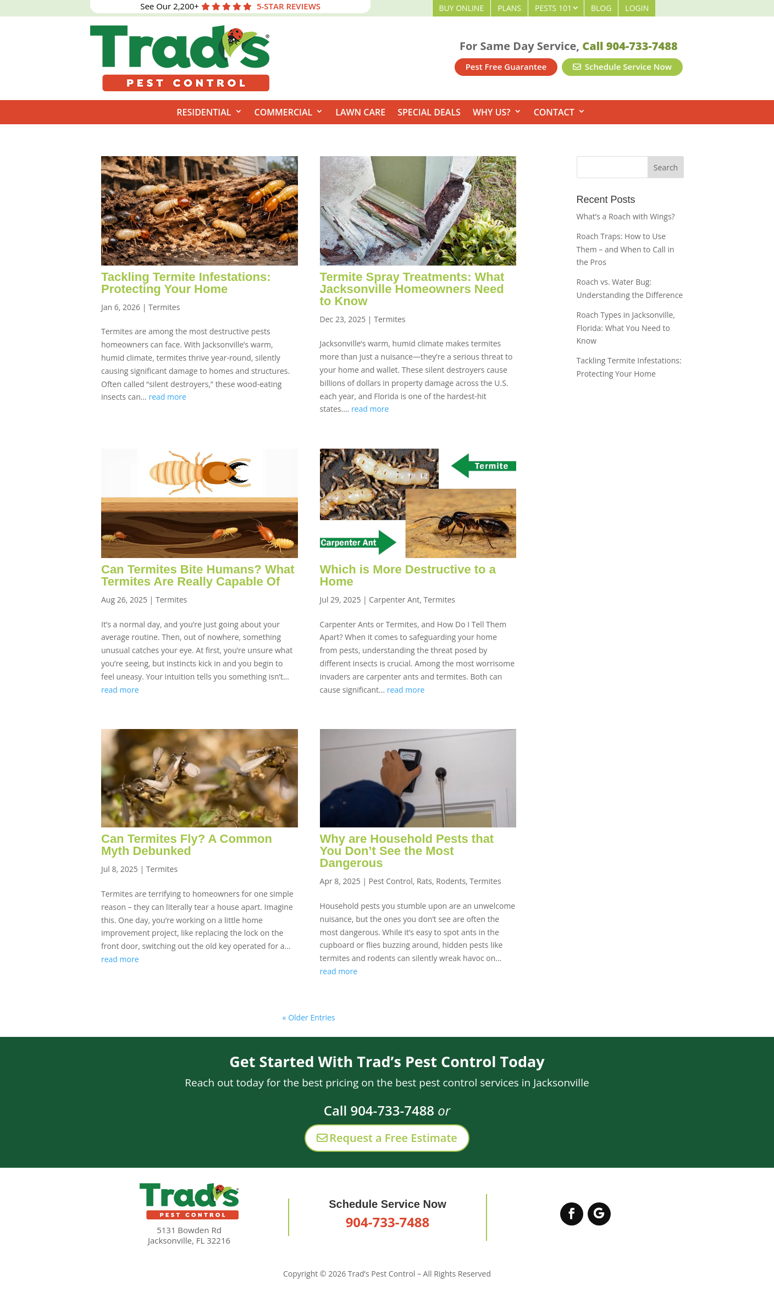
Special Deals (429, 112)
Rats (424, 881)
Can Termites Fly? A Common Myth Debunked (186, 845)
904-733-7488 (388, 1222)
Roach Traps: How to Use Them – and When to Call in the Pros (626, 249)
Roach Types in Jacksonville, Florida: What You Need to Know (626, 328)
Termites (164, 307)
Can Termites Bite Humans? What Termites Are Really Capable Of (198, 575)
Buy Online (461, 8)
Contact (554, 112)
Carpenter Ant (394, 599)
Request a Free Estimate (387, 1137)
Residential (203, 112)
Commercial (284, 112)
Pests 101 (553, 8)
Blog (601, 8)
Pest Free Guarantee (506, 66)
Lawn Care (360, 112)
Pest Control (391, 881)
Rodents (451, 881)
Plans (509, 8)
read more (167, 396)
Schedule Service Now (622, 66)
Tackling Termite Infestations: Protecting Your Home (185, 283)
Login (637, 8)
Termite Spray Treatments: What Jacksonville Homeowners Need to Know (412, 289)
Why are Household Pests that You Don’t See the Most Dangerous (407, 851)
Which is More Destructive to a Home (408, 575)
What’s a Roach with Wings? (626, 216)
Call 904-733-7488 (629, 45)
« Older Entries (309, 1017)
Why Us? (492, 112)
